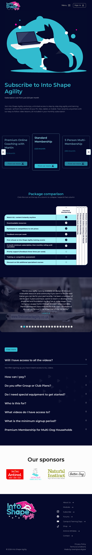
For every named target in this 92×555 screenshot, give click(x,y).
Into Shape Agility (19, 549)
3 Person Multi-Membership (78, 224)
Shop (65, 526)
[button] (3, 152)
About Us (67, 502)
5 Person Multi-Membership (80, 224)
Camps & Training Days (72, 522)
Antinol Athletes (69, 531)
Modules (66, 507)
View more (11, 349)
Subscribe (67, 512)
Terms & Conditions (78, 547)
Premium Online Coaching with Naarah (83, 228)
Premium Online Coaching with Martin (86, 228)
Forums (66, 517)
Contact (66, 536)
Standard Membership (66, 211)
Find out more (16, 163)
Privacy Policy (80, 544)
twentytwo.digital (79, 549)
